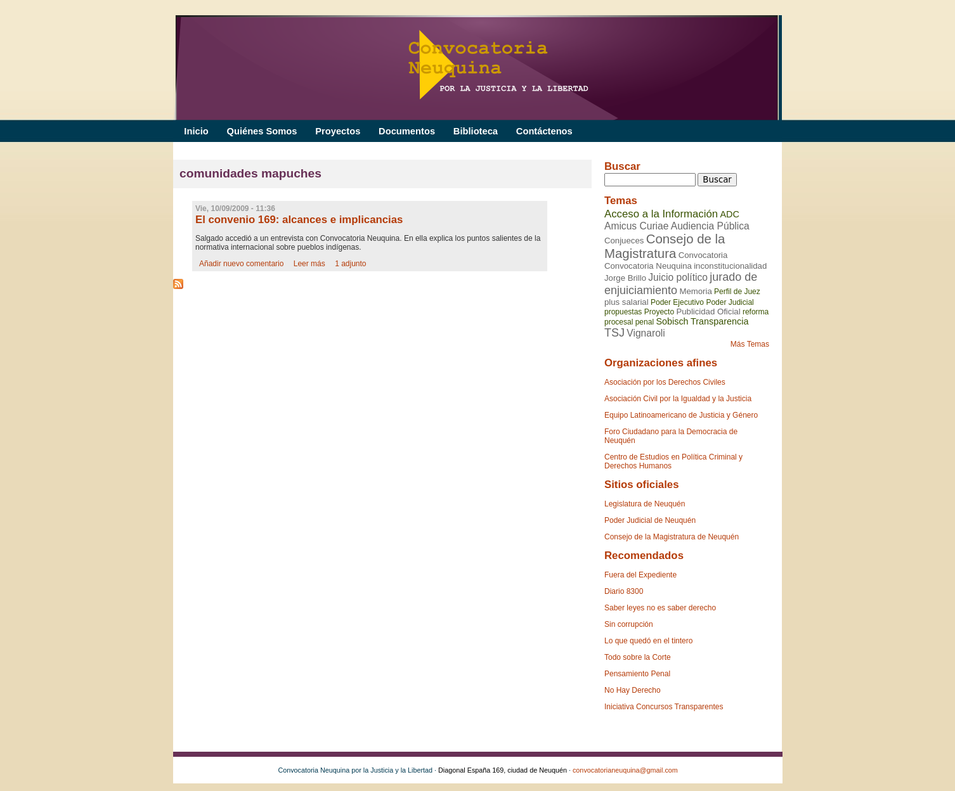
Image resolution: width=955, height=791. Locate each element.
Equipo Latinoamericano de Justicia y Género (681, 415)
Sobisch (672, 321)
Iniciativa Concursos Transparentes (663, 706)
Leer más (309, 263)
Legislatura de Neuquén (644, 503)
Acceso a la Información (661, 214)
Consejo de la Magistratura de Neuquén (671, 536)
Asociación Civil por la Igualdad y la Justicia (677, 398)
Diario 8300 (623, 591)
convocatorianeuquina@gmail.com (625, 770)
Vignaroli (646, 333)
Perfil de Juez (737, 291)
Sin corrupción (628, 624)
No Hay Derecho (632, 690)
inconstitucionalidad (730, 266)
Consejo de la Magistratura (664, 246)
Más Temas (750, 344)
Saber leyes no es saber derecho (660, 607)
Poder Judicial (729, 302)
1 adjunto (350, 263)
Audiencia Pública (710, 226)
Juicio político (678, 277)
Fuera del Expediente (640, 574)
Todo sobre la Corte (637, 657)
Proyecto (659, 311)
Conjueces (624, 240)
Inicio (196, 131)
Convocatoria (703, 255)
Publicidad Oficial (708, 311)
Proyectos (337, 131)
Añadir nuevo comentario (241, 263)
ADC (729, 214)
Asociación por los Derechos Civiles (664, 382)
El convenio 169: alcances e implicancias (299, 220)
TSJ (614, 332)
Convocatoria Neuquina (648, 266)
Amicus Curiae (636, 226)
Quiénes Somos (261, 131)
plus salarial (626, 302)
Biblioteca (475, 131)
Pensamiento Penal (637, 673)
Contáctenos (544, 131)
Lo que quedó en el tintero (648, 640)
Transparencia (719, 321)
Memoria (695, 291)
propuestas (623, 311)
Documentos (407, 131)
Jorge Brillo (625, 278)
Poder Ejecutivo (677, 302)
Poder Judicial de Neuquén (650, 520)
